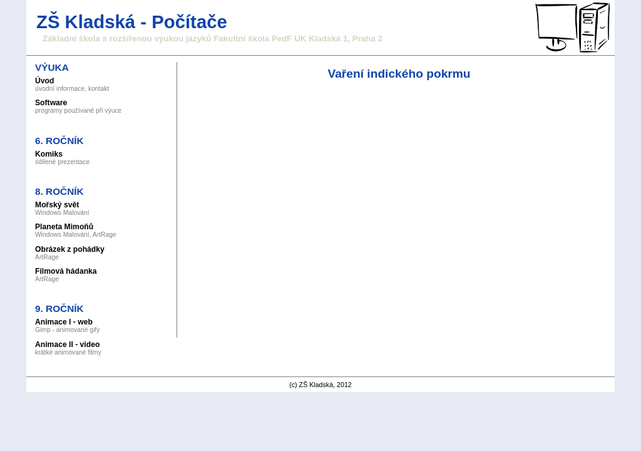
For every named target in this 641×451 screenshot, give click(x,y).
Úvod (44, 80)
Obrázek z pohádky (70, 249)
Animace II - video (67, 344)
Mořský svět (57, 204)
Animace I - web (64, 322)
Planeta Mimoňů (64, 226)
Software (51, 102)
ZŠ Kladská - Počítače (131, 21)
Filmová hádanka (66, 271)
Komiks (49, 154)
